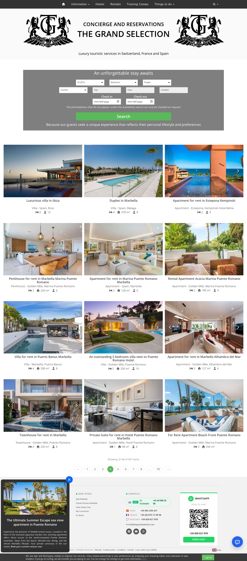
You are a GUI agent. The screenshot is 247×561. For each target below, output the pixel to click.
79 (158, 469)
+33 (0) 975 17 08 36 (150, 515)
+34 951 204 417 (148, 510)
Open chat (198, 539)
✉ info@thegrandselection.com (140, 524)
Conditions (121, 550)
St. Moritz (80, 515)
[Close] (69, 479)
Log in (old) (140, 550)
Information (80, 4)
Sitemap (98, 550)
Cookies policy (109, 550)
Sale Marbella (81, 499)
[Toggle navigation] (215, 4)
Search (123, 116)
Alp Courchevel (82, 511)
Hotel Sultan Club (83, 507)
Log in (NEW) (151, 550)
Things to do (164, 4)
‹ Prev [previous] (79, 469)
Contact (130, 550)
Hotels (100, 4)
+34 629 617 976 (149, 519)
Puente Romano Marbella (86, 503)
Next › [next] (168, 469)
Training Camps (138, 4)
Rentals (115, 4)
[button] (9, 171)
